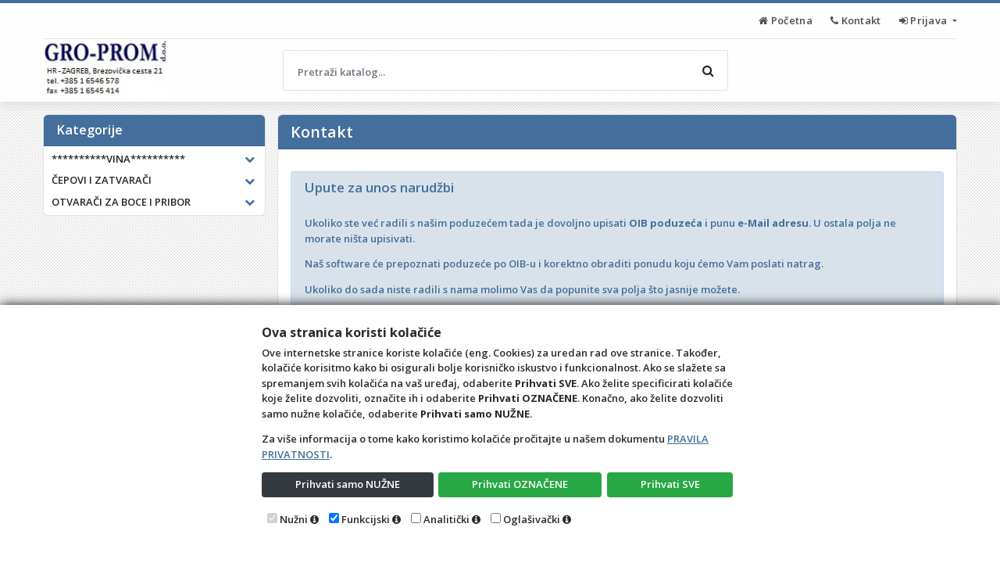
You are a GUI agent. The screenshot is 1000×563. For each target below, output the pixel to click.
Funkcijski (365, 519)
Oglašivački (531, 519)
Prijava (924, 20)
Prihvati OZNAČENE (520, 484)
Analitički (446, 519)
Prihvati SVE (670, 484)
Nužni (294, 519)
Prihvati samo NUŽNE (347, 484)
